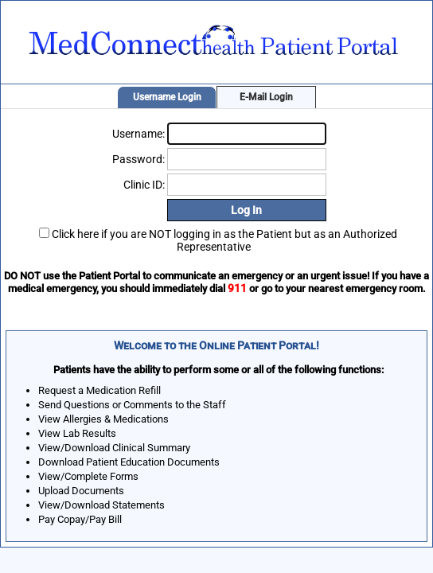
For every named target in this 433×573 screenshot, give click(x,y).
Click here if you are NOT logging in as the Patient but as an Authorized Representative (224, 240)
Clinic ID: (144, 184)
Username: (138, 133)
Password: (138, 159)
